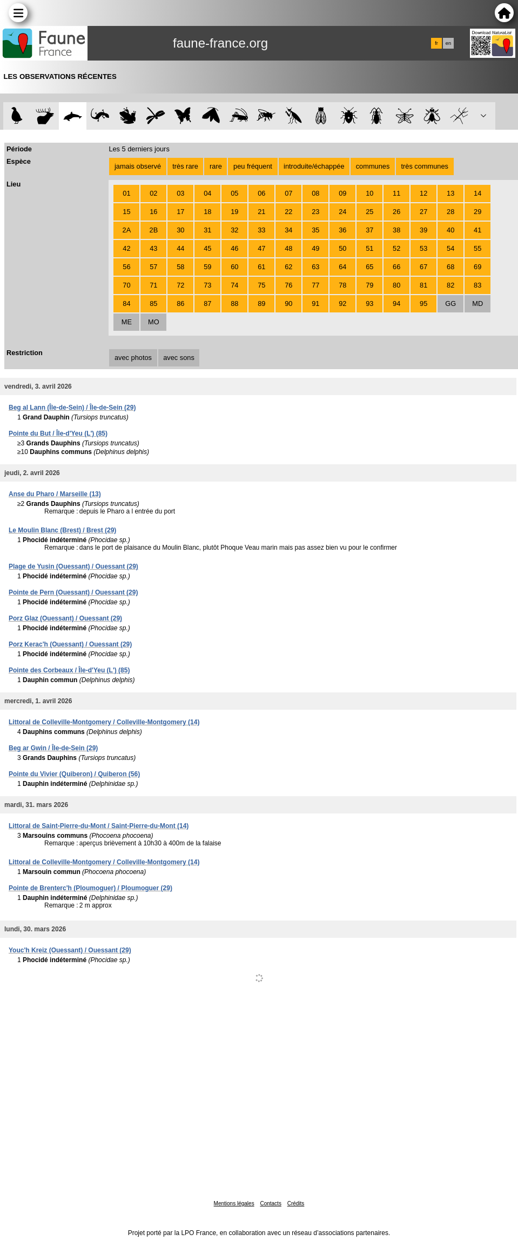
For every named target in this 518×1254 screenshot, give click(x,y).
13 (450, 193)
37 (369, 230)
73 (207, 285)
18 (207, 212)
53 (423, 248)
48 (288, 248)
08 (315, 193)
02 (153, 193)
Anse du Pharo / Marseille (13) (55, 494)
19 (234, 212)
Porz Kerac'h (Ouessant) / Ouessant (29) (70, 644)
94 (396, 303)
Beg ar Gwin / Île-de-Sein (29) (53, 748)
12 (423, 193)
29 (477, 212)
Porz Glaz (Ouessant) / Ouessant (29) (65, 618)
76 (288, 285)
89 (261, 303)
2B (154, 230)
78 (342, 285)
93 (369, 303)
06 (261, 193)
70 (126, 285)
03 (180, 193)
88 (234, 303)
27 (423, 212)
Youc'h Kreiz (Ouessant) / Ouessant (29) (70, 950)
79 (369, 285)
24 (342, 212)
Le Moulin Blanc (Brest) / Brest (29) (62, 530)
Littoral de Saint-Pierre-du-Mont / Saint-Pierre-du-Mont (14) (99, 826)
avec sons (178, 357)
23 (315, 212)
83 (477, 285)
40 (450, 230)
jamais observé (138, 166)
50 (342, 248)
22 (288, 212)
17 (180, 212)
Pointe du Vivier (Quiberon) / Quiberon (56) (74, 774)
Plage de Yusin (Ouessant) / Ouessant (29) (73, 566)
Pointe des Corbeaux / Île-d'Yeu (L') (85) (69, 670)
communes (373, 166)
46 (234, 248)
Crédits (296, 1203)
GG (450, 303)
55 (477, 248)
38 (396, 230)
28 (450, 212)
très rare (185, 166)
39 (423, 230)
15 (126, 212)
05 (234, 193)
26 (396, 212)
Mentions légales (234, 1203)
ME (127, 322)
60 (234, 267)
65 (369, 267)
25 (369, 212)
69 (477, 267)
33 (261, 230)
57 (153, 267)
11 (396, 193)
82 (450, 285)
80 (396, 285)
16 (153, 212)
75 (261, 285)
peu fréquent (252, 166)
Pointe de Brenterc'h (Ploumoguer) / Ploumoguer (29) (90, 888)
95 (423, 303)
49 (315, 248)
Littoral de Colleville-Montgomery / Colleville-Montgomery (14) (104, 722)
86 (180, 303)
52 (396, 248)
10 (369, 193)
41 (477, 230)
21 (261, 212)
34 (288, 230)
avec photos (133, 357)
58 (180, 267)
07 (288, 193)
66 (396, 267)
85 (153, 303)
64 (342, 267)
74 (234, 285)
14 (477, 193)
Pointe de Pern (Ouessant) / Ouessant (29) (73, 592)
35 (315, 230)
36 (342, 230)
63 (315, 267)
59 (207, 267)
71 (153, 285)
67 (423, 267)
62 (288, 267)
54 (450, 248)
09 (342, 193)
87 (207, 303)
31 (207, 230)
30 (180, 230)
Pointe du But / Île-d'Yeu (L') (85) (58, 433)
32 (234, 230)
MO (153, 322)
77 (315, 285)
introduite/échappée (314, 166)
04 (207, 193)
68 (450, 267)
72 (180, 285)
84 (126, 303)
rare (216, 166)
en (448, 43)
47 (261, 248)
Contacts (270, 1203)
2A (127, 230)
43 (153, 248)
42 (126, 248)
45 (207, 248)
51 (369, 248)
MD (477, 303)
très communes (424, 166)
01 (126, 193)
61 (261, 267)
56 (126, 267)
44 (180, 248)
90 (288, 303)
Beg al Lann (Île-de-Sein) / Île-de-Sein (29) (72, 407)
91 (315, 303)
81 (423, 285)
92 (342, 303)
